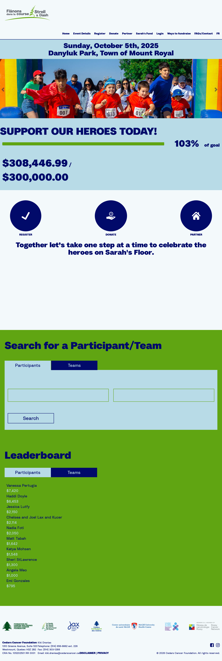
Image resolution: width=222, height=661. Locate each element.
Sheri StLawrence (21, 559)
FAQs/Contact (203, 33)
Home (66, 33)
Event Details (81, 33)
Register (99, 33)
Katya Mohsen (18, 549)
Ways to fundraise (179, 33)
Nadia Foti (15, 527)
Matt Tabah (16, 538)
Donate (113, 33)
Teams (74, 365)
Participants (27, 365)
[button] (216, 88)
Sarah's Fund (144, 33)
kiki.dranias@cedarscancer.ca (62, 653)
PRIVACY (103, 653)
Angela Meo (16, 570)
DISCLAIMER (88, 653)
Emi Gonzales (18, 580)
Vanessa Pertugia (21, 485)
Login (160, 33)
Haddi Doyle (16, 496)
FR (218, 33)
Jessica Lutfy (18, 506)
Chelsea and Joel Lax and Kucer (34, 517)
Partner (127, 33)
